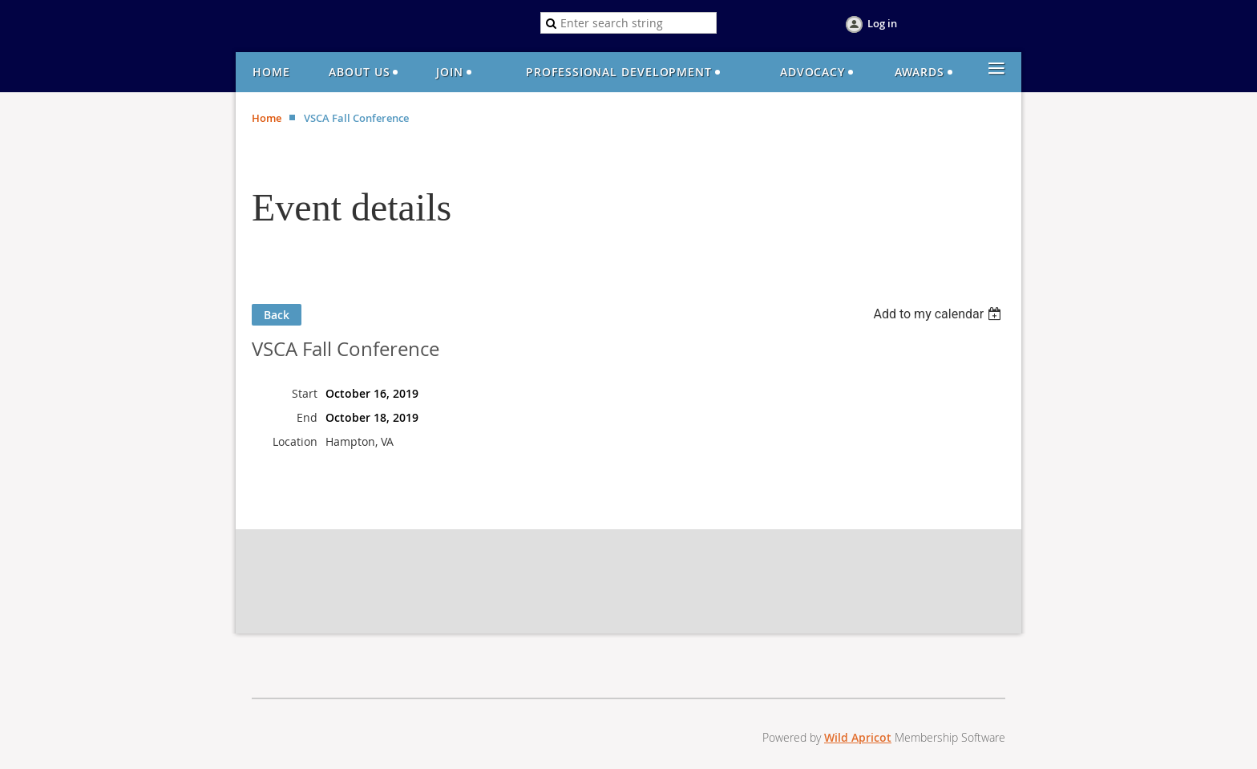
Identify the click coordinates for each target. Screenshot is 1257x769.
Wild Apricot (857, 737)
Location (295, 441)
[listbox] (939, 314)
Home (266, 118)
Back (276, 314)
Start (304, 393)
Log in (882, 23)
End (307, 417)
